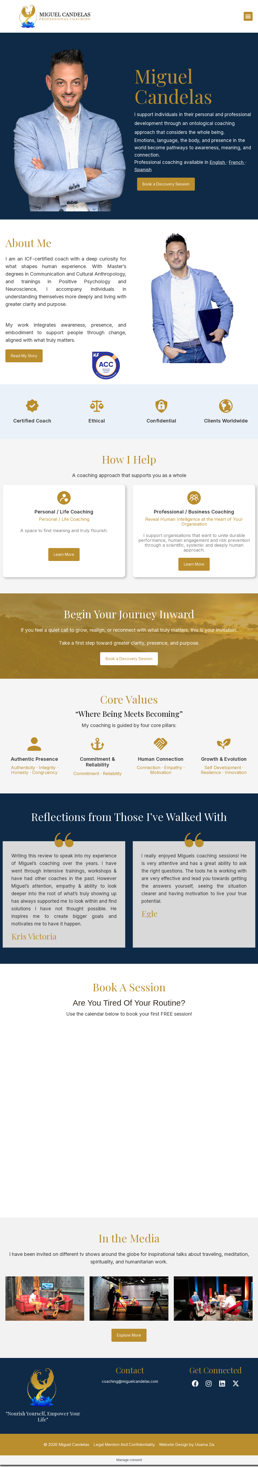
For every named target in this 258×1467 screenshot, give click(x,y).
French (237, 162)
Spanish (143, 169)
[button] (248, 16)
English (218, 162)
